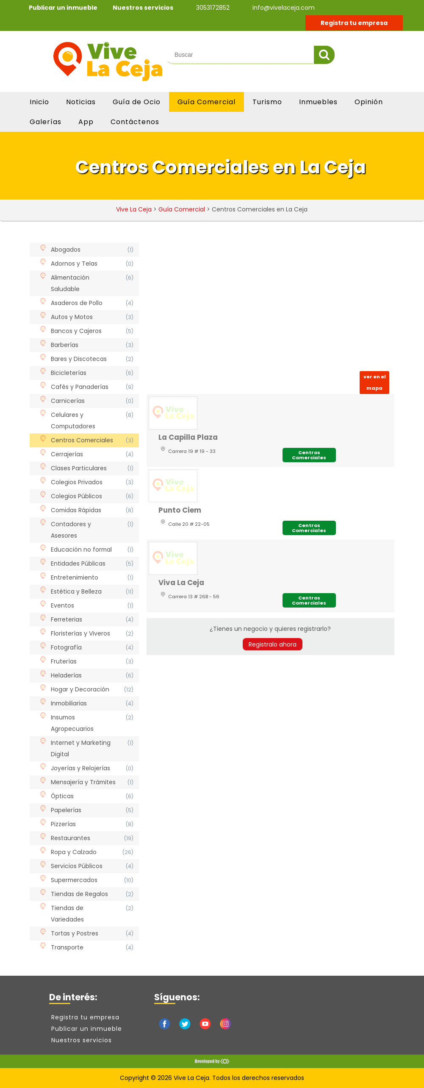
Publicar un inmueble (63, 7)
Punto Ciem (179, 510)
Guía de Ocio (137, 102)
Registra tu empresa (354, 23)
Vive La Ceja (134, 209)
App (86, 122)
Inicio (39, 102)
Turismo (267, 102)
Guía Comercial (206, 102)
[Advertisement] (270, 304)
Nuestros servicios (143, 7)
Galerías (45, 122)
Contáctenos (135, 122)
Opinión (369, 102)
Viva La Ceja (181, 582)
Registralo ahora (273, 644)
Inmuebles (318, 102)
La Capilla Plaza (188, 437)
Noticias (81, 102)
